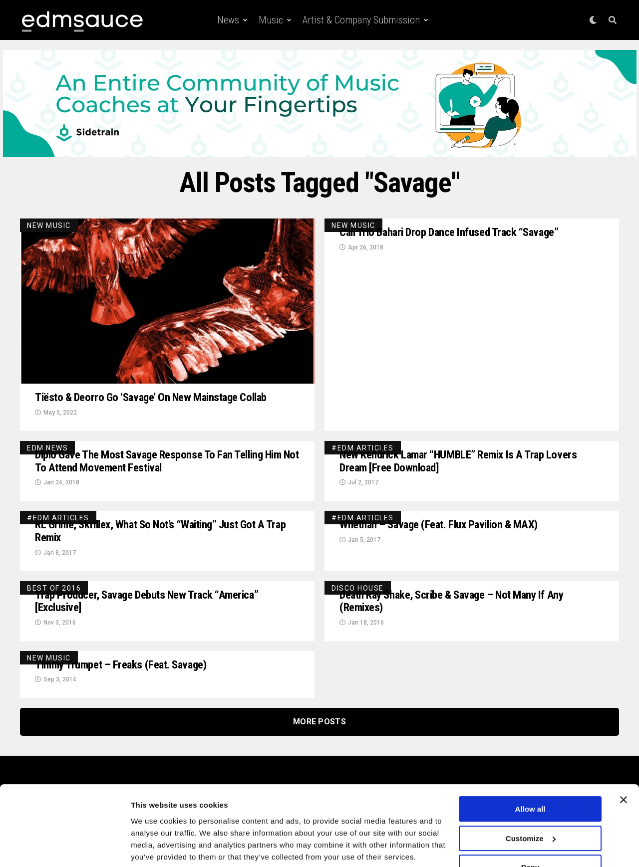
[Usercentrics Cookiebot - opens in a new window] (64, 847)
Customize (531, 801)
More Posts (319, 727)
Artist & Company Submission (361, 20)
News (228, 20)
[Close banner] (623, 763)
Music (271, 20)
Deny (530, 831)
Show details (154, 847)
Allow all (530, 772)
